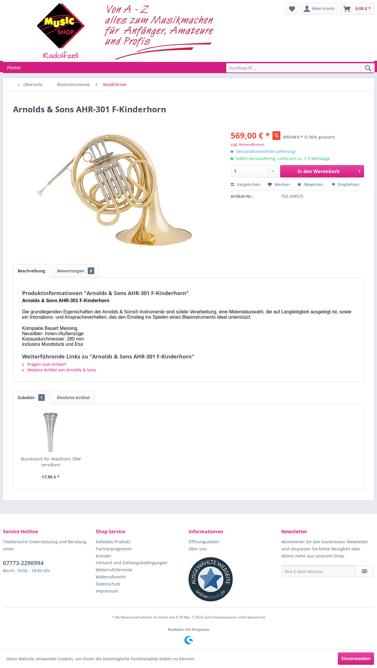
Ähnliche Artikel (73, 397)
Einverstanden (356, 658)
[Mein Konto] (319, 9)
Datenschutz (108, 584)
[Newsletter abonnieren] (364, 571)
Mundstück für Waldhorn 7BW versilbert (51, 462)
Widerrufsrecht (111, 577)
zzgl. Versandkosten (247, 144)
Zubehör (31, 397)
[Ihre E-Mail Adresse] (318, 571)
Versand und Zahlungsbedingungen (131, 562)
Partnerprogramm (114, 549)
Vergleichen (245, 184)
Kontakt (103, 556)
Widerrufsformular (114, 569)
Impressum (107, 591)
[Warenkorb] (357, 9)
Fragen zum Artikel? (44, 364)
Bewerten (310, 184)
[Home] (14, 67)
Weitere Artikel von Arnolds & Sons (59, 370)
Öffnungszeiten (203, 541)
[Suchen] (368, 68)
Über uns (197, 549)
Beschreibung (31, 271)
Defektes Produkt (113, 541)
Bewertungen (75, 270)
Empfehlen (345, 184)
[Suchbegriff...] (300, 68)
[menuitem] (292, 9)
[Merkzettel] (292, 9)
